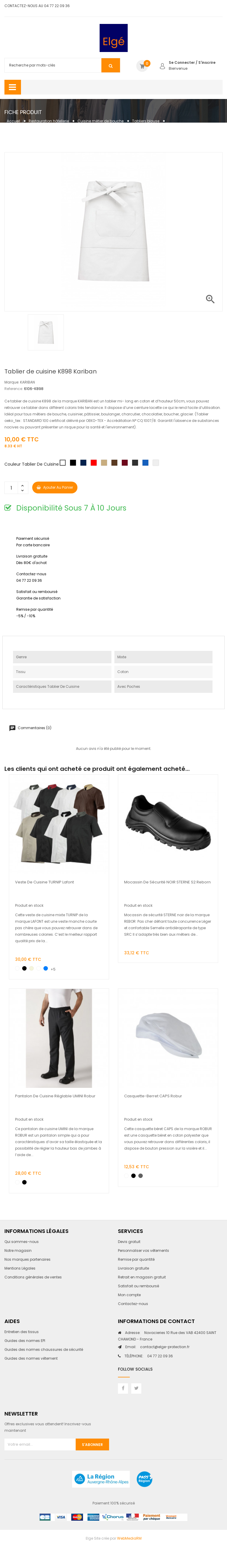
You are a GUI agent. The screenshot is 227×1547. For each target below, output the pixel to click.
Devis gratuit (129, 1241)
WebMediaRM (129, 1538)
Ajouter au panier (55, 487)
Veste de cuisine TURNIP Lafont (44, 882)
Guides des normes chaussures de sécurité (43, 1349)
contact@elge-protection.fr (157, 1346)
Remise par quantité (136, 1259)
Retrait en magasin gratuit (142, 1277)
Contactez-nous (133, 1303)
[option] (45, 332)
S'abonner (92, 1444)
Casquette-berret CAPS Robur (153, 1096)
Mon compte (129, 1294)
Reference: (13, 388)
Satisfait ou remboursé (138, 1285)
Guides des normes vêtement (31, 1358)
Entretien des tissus (21, 1331)
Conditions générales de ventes (33, 1277)
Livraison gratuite (133, 1268)
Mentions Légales (19, 1268)
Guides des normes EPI (24, 1340)
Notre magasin (18, 1250)
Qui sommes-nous (21, 1241)
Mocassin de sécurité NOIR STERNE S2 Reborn (167, 882)
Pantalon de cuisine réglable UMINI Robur (55, 1096)
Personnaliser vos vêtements (143, 1250)
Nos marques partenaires (27, 1259)
